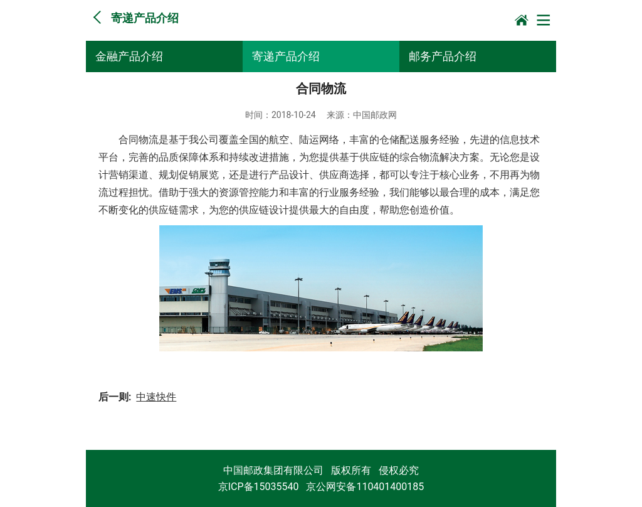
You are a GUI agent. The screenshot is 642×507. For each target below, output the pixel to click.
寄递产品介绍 (286, 56)
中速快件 (156, 397)
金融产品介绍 (129, 56)
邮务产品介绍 (442, 56)
